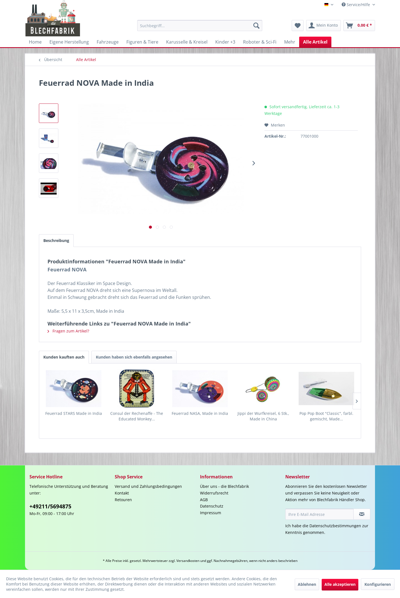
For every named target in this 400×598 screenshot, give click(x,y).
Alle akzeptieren (340, 584)
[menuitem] (199, 25)
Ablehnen (307, 584)
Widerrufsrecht (214, 493)
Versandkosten (187, 560)
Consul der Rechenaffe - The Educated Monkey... (136, 416)
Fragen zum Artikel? (68, 331)
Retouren (123, 499)
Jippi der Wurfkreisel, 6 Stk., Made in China (263, 416)
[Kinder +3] (225, 42)
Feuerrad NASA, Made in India (200, 413)
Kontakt (122, 493)
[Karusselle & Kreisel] (186, 42)
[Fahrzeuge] (107, 42)
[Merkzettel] (298, 25)
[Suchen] (256, 25)
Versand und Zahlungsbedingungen (148, 486)
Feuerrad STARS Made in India (73, 413)
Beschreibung (56, 240)
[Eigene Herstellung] (69, 42)
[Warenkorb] (359, 25)
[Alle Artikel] (315, 42)
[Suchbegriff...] (199, 25)
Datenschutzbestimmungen (335, 525)
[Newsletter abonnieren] (361, 514)
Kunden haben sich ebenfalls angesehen (134, 357)
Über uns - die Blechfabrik (224, 486)
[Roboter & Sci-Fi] (259, 42)
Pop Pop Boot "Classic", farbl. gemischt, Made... (326, 416)
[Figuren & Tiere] (142, 42)
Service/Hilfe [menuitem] (356, 4)
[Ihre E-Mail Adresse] (319, 514)
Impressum (210, 512)
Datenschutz (211, 506)
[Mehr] (289, 42)
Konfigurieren (377, 584)
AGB (204, 499)
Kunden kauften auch (63, 357)
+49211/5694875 (50, 506)
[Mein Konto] (323, 25)
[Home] (35, 42)
